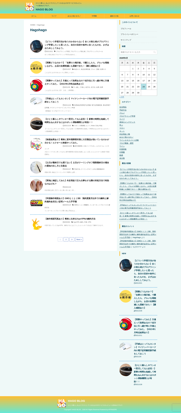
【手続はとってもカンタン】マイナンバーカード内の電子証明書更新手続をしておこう (137, 206)
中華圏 (94, 16)
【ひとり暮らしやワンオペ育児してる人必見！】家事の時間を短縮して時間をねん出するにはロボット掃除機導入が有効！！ (137, 216)
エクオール (100, 146)
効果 (101, 87)
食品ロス (77, 69)
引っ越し (76, 87)
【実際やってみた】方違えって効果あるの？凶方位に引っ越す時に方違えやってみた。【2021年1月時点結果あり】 (138, 197)
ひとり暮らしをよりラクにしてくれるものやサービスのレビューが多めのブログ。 (96, 405)
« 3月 (121, 97)
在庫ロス (103, 69)
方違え (82, 87)
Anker (93, 125)
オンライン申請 (69, 108)
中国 (85, 222)
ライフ (54, 16)
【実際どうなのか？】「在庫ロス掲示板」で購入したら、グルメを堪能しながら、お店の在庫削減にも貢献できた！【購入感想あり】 (137, 186)
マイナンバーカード (57, 108)
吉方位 (93, 87)
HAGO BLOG (44, 9)
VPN (89, 222)
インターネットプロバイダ (99, 205)
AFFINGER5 (112, 409)
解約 (81, 222)
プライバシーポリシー (129, 34)
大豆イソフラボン (89, 146)
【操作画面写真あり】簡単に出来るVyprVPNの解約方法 (70, 219)
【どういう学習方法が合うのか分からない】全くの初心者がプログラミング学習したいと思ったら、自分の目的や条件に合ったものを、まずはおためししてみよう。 (77, 45)
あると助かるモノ (74, 16)
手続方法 (77, 169)
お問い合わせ (134, 16)
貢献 (97, 69)
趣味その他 (114, 16)
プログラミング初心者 (77, 51)
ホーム (33, 16)
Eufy (97, 125)
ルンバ (87, 125)
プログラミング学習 (63, 51)
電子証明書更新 (97, 105)
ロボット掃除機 (79, 125)
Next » (79, 239)
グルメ (93, 69)
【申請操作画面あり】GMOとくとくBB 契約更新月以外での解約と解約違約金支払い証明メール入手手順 (137, 234)
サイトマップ (126, 40)
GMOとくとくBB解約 (81, 205)
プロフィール (126, 29)
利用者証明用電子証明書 (82, 105)
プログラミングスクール (94, 51)
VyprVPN (76, 222)
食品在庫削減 (85, 69)
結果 (97, 87)
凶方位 (87, 87)
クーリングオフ (86, 169)
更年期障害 (78, 146)
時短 (100, 125)
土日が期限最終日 (98, 169)
